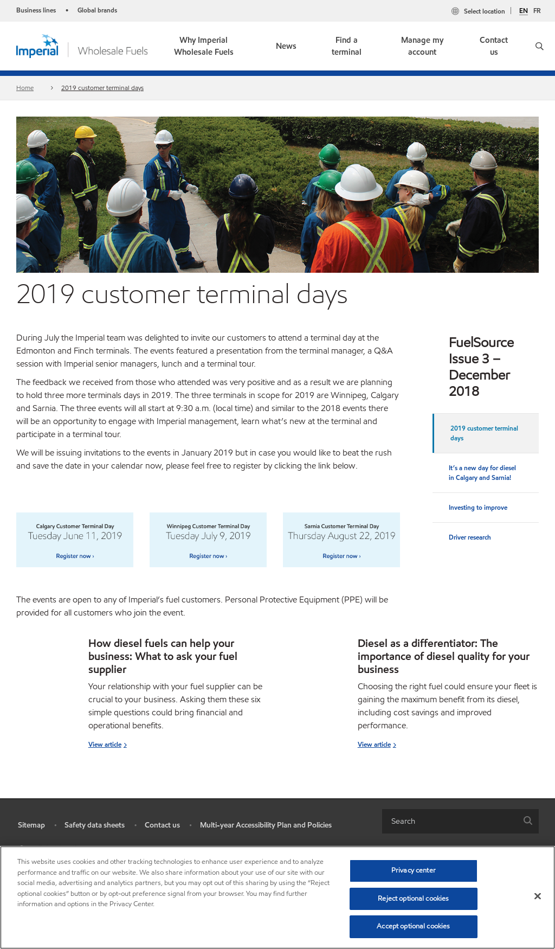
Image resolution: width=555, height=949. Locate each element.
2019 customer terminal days (102, 87)
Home (25, 87)
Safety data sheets (94, 825)
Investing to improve (478, 507)
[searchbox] (449, 821)
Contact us (494, 46)
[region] (277, 897)
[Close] (538, 896)
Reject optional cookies (413, 898)
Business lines (36, 10)
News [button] (286, 46)
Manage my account (422, 46)
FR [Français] (537, 10)
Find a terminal (347, 46)
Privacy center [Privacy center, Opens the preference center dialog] (413, 870)
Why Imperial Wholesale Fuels (204, 46)
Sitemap (31, 825)
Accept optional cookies (413, 926)
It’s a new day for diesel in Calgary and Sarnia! (482, 472)
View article (104, 744)
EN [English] (523, 11)
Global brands (97, 10)
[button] (539, 46)
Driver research (470, 537)
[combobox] (460, 821)
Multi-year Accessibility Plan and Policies (266, 825)
